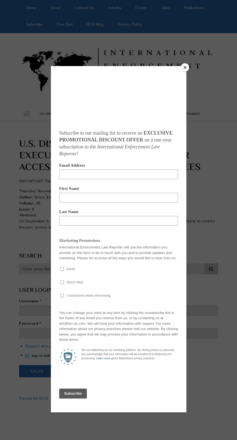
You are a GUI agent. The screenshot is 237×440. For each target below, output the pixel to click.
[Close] (185, 67)
